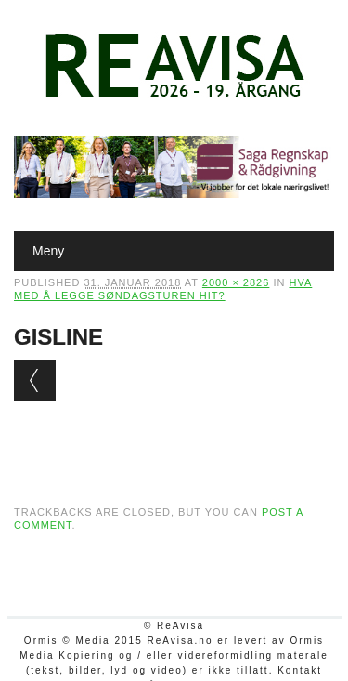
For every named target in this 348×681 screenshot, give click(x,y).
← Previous (35, 380)
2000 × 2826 (235, 282)
